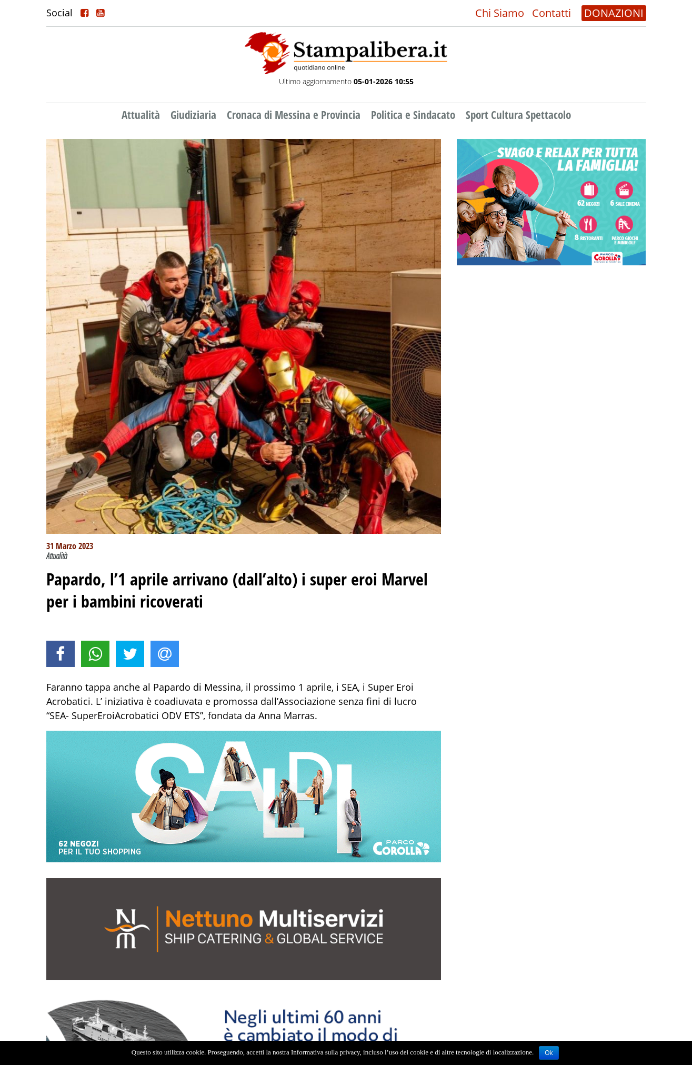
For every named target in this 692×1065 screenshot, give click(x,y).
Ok (549, 1053)
